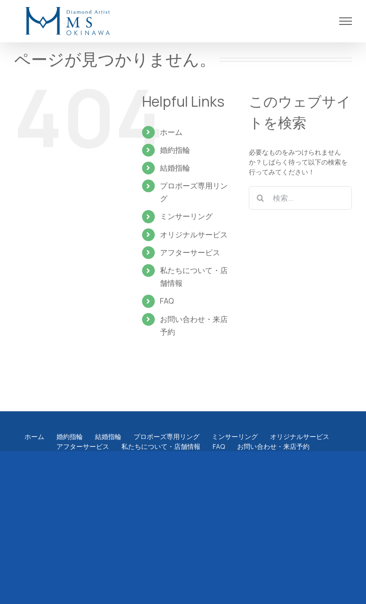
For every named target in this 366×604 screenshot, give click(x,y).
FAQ (167, 301)
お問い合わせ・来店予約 (273, 446)
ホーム (171, 132)
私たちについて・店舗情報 (160, 446)
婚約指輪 (175, 150)
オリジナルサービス (194, 234)
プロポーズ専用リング (166, 436)
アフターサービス (190, 252)
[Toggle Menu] (346, 21)
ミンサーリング (186, 216)
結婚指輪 (175, 168)
